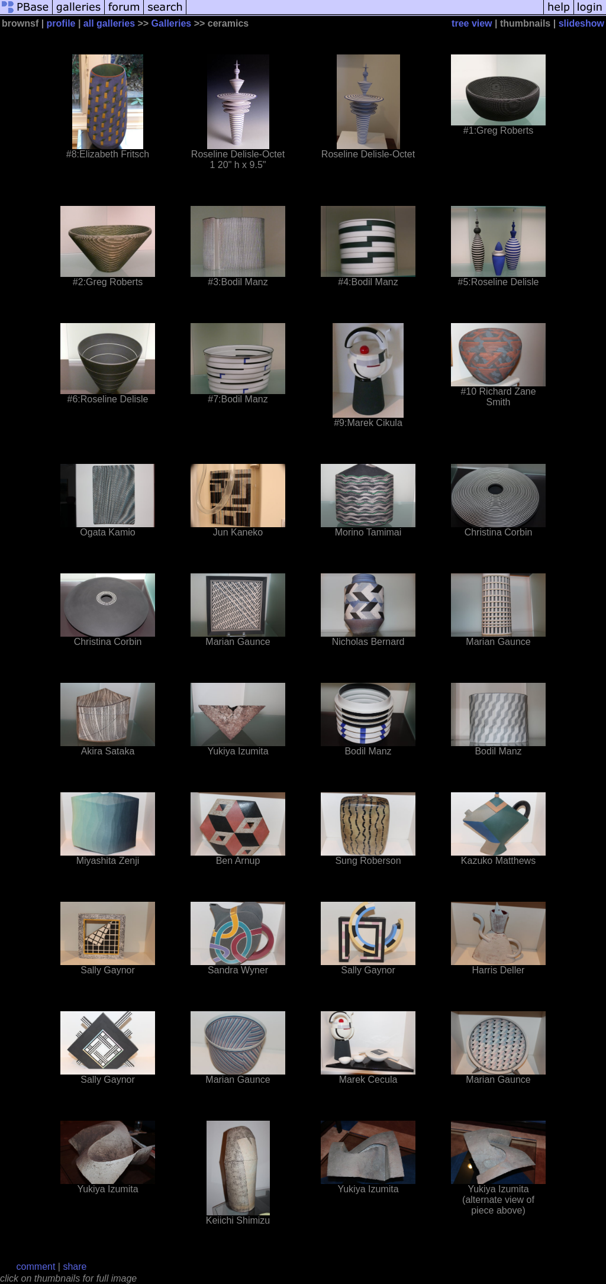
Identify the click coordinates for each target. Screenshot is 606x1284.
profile (61, 23)
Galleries (172, 23)
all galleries (109, 23)
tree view (472, 23)
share (74, 1267)
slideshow (581, 23)
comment (36, 1267)
